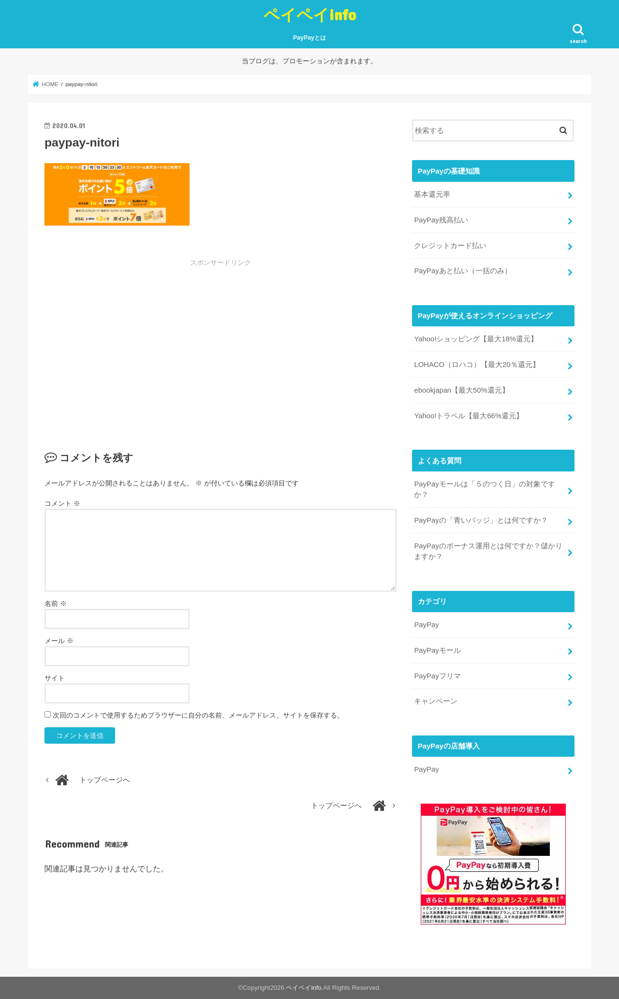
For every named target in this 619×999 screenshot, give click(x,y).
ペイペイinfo (310, 14)
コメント (62, 503)
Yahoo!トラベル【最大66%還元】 (468, 416)
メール (59, 641)
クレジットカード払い (450, 246)
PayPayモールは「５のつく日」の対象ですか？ (484, 489)
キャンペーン (435, 701)
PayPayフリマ (437, 676)
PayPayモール (437, 650)
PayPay (426, 625)
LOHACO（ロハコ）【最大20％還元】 (476, 364)
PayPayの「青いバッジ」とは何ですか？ (480, 520)
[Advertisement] (148, 339)
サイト (54, 678)
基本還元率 (432, 194)
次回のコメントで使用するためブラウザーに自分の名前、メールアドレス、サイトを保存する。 (198, 715)
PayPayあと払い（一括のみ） (462, 271)
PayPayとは (309, 37)
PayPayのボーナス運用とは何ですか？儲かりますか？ (488, 551)
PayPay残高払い (441, 220)
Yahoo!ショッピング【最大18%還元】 (476, 339)
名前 (55, 603)
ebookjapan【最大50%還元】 (461, 390)
